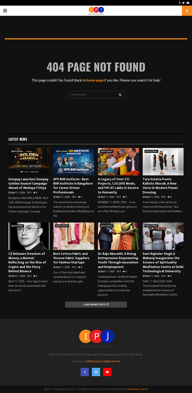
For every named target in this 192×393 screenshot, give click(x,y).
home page (95, 80)
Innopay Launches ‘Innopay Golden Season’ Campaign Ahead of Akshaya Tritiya (28, 184)
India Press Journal (138, 389)
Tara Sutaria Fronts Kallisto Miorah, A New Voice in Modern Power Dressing (160, 186)
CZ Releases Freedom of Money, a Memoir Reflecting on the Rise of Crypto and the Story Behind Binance (27, 262)
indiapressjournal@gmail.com (103, 361)
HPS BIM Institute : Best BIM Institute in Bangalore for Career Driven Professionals (73, 186)
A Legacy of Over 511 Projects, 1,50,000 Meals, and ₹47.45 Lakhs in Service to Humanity (118, 186)
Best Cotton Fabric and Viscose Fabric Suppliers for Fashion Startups (71, 258)
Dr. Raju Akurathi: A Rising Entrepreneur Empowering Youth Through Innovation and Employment (118, 260)
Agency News (17, 151)
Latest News (17, 139)
